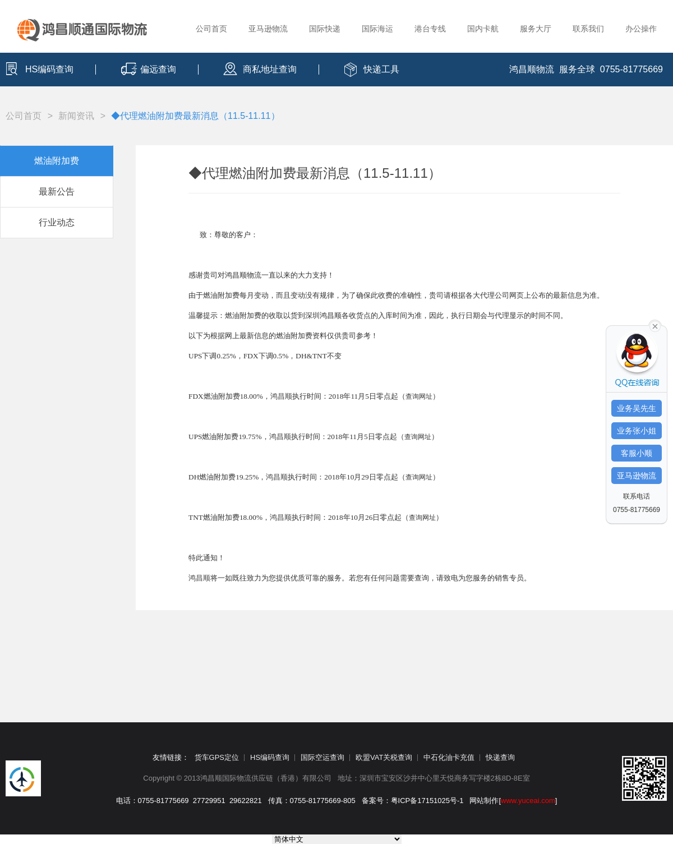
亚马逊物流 (268, 28)
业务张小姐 (636, 430)
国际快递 (324, 28)
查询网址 (418, 396)
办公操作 (641, 28)
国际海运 (377, 28)
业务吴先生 (636, 408)
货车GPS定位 (217, 757)
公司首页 (211, 28)
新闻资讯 (76, 116)
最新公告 (57, 191)
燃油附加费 (56, 160)
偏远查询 (158, 69)
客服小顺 (636, 453)
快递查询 (500, 757)
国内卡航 (483, 28)
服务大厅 (535, 28)
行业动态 (57, 222)
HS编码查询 (49, 69)
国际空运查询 (322, 757)
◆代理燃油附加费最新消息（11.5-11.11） (195, 116)
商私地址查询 (270, 69)
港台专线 (430, 28)
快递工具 (381, 69)
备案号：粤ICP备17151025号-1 (413, 800)
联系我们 (588, 28)
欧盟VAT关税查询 (384, 757)
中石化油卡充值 (448, 757)
